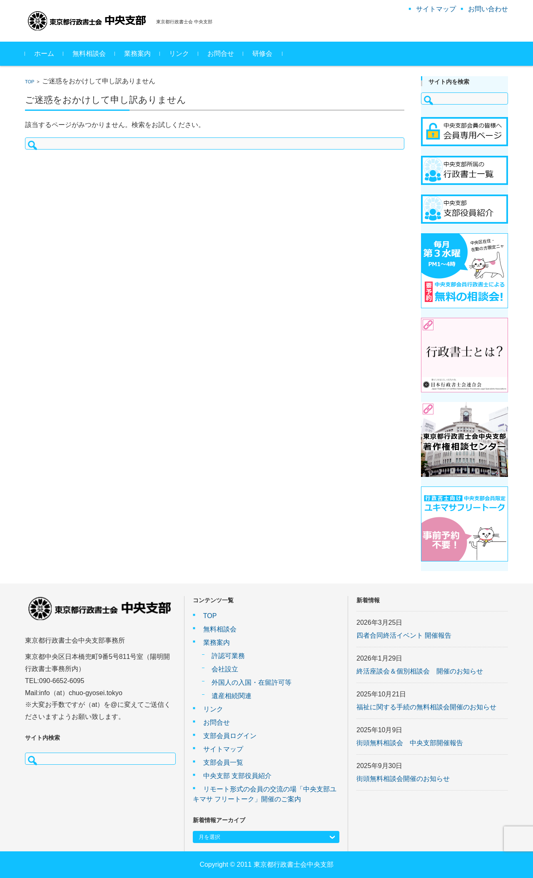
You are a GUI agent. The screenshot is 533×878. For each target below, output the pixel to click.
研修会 (262, 53)
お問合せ (220, 53)
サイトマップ (223, 749)
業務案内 (137, 53)
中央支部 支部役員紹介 (237, 775)
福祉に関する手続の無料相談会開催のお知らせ (426, 707)
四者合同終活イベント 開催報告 (403, 635)
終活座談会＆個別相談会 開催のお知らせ (419, 671)
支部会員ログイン (230, 735)
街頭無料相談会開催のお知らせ (403, 778)
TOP (29, 81)
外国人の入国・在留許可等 (251, 682)
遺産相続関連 (232, 695)
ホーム (44, 53)
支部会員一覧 (223, 762)
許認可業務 (228, 655)
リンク (179, 53)
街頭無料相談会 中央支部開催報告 (409, 742)
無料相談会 (89, 53)
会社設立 (225, 669)
